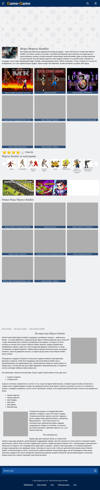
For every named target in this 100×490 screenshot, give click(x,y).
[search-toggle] (87, 3)
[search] (95, 471)
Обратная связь (63, 485)
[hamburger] (3, 3)
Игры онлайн (41, 485)
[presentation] (4, 163)
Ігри (75, 485)
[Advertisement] (26, 26)
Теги (52, 485)
